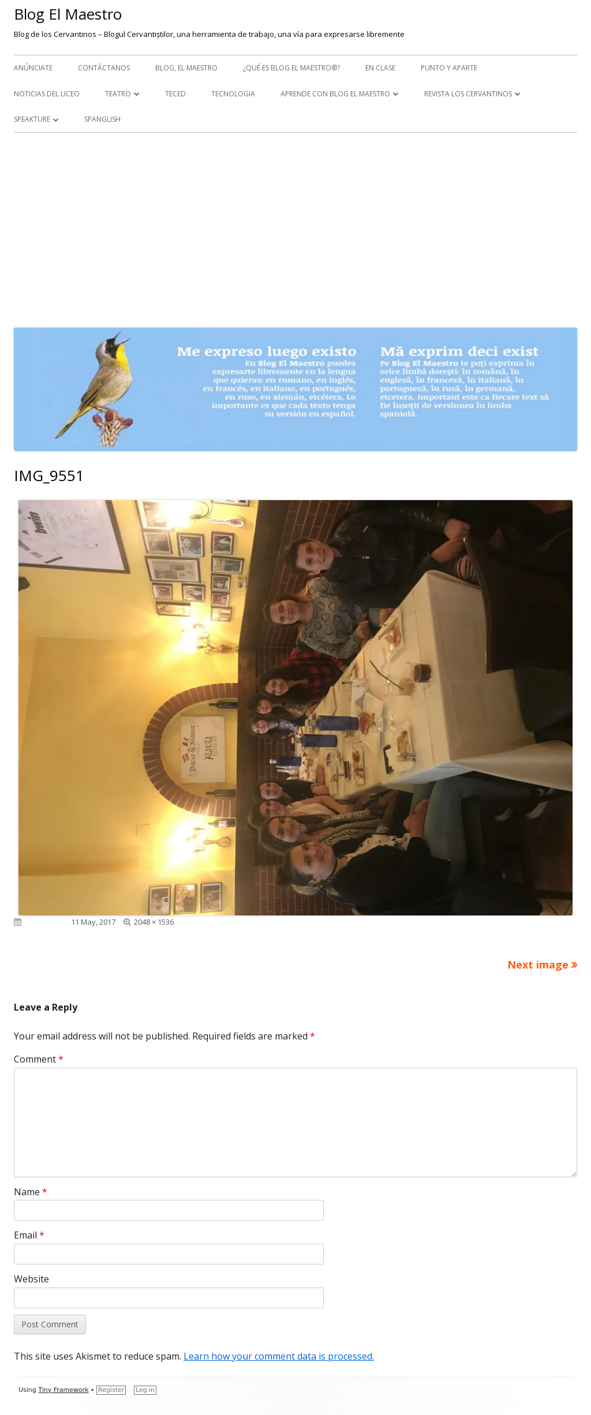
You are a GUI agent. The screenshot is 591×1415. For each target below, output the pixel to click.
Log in (145, 1390)
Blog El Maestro (68, 13)
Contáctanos (104, 68)
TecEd (175, 94)
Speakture (32, 119)
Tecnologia (233, 94)
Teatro (118, 94)
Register (111, 1390)
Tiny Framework (63, 1390)
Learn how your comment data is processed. (279, 1356)
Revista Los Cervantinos (468, 94)
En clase (380, 68)
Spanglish (102, 119)
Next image (537, 964)
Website (31, 1279)
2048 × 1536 (154, 922)
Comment (38, 1059)
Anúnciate (33, 68)
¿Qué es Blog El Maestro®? (291, 68)
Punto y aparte (449, 68)
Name (30, 1191)
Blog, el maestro (186, 68)
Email (29, 1235)
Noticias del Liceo (47, 94)
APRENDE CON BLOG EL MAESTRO (335, 94)
